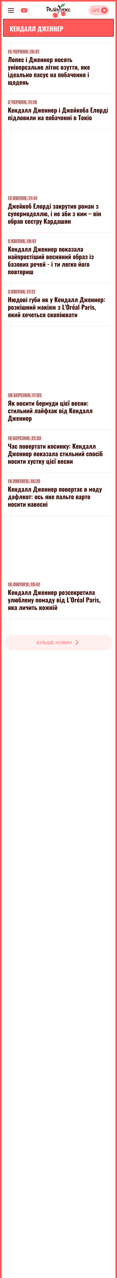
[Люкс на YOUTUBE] (24, 10)
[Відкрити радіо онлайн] (99, 10)
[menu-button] (11, 10)
